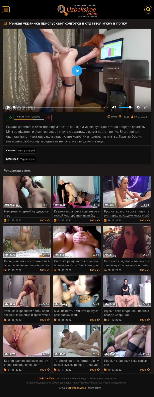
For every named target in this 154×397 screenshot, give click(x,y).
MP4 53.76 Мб (26, 150)
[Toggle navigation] (6, 9)
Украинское (27, 159)
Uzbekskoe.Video (46, 378)
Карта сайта (94, 388)
